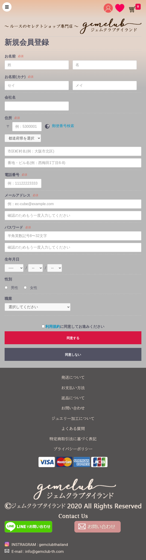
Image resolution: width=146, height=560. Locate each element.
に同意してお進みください (73, 326)
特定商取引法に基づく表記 (73, 439)
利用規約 (52, 326)
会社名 (10, 97)
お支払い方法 (73, 388)
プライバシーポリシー (73, 449)
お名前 (10, 56)
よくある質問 (73, 429)
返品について (73, 398)
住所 (8, 118)
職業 (8, 298)
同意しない (73, 354)
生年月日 (12, 259)
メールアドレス (17, 195)
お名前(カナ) (15, 77)
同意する (73, 338)
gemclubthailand (53, 544)
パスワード (14, 227)
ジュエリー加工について (73, 418)
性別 (8, 279)
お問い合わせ (73, 408)
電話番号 (12, 175)
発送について (73, 377)
